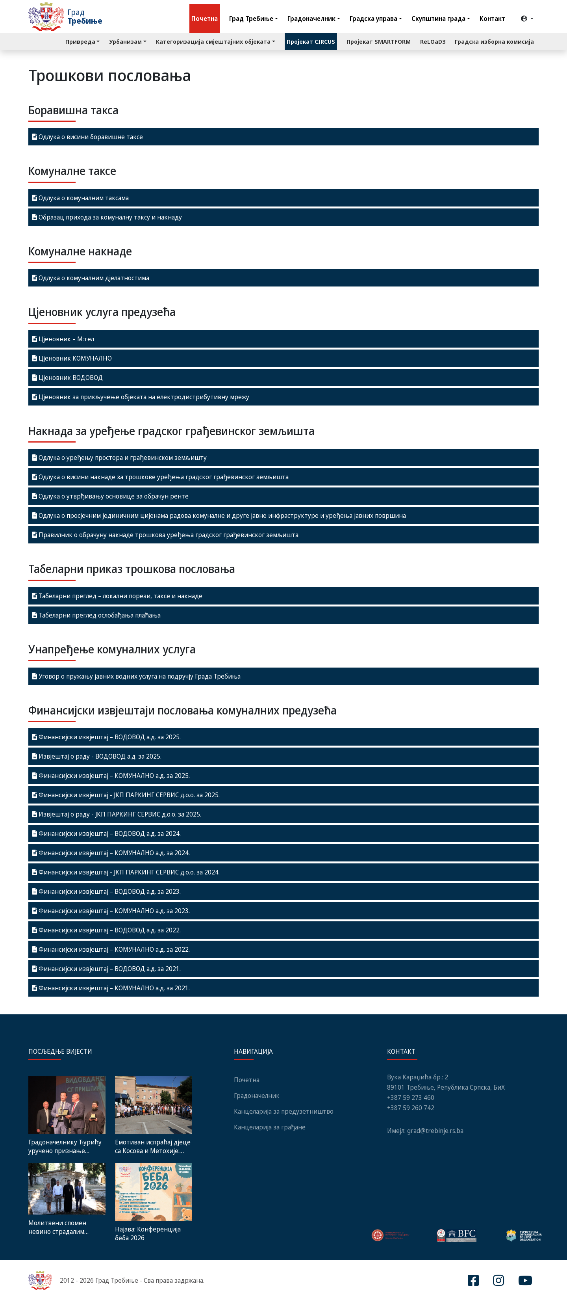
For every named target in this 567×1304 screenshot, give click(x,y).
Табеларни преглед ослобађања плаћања (96, 615)
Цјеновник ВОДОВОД (67, 377)
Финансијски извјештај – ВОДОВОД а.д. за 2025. (106, 737)
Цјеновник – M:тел (63, 339)
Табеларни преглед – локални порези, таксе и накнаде (117, 596)
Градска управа (373, 18)
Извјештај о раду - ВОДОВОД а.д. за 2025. (96, 756)
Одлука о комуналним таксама (80, 197)
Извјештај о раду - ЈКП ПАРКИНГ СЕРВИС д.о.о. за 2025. (116, 814)
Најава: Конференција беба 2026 (148, 1233)
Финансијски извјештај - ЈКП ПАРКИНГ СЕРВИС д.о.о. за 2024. (126, 872)
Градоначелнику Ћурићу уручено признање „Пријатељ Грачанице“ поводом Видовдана (65, 1146)
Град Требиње (251, 18)
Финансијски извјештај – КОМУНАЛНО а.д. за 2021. (111, 988)
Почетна (204, 18)
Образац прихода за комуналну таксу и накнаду (107, 217)
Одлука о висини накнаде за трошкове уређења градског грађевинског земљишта (160, 476)
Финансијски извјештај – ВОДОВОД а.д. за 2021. (106, 968)
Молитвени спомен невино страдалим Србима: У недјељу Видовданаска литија (60, 1227)
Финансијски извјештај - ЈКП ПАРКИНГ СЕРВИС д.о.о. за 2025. (126, 795)
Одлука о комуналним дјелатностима (90, 277)
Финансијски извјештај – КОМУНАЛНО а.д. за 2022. (111, 949)
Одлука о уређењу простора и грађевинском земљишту (119, 457)
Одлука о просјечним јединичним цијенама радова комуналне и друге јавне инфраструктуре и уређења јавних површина (219, 515)
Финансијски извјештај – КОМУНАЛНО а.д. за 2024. (111, 852)
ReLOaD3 (432, 41)
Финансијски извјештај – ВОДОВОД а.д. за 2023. (106, 891)
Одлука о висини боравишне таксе (87, 136)
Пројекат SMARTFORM (378, 41)
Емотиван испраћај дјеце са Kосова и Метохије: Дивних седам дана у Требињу (153, 1146)
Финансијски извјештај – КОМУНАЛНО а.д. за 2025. (111, 775)
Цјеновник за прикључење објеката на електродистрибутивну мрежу (140, 397)
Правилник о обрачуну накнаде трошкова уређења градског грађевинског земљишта (165, 534)
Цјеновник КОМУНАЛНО (72, 358)
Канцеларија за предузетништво (284, 1111)
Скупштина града (438, 18)
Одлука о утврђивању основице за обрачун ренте (110, 496)
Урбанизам (125, 41)
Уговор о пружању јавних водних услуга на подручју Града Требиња (136, 676)
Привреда (80, 41)
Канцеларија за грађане (270, 1127)
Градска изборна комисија (494, 41)
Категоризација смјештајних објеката (213, 41)
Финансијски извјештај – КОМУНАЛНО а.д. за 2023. (111, 910)
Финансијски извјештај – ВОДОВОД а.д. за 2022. (106, 930)
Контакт (492, 18)
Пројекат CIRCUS (311, 41)
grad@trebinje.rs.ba (435, 1130)
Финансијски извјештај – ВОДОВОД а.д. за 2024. (106, 833)
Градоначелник (311, 18)
